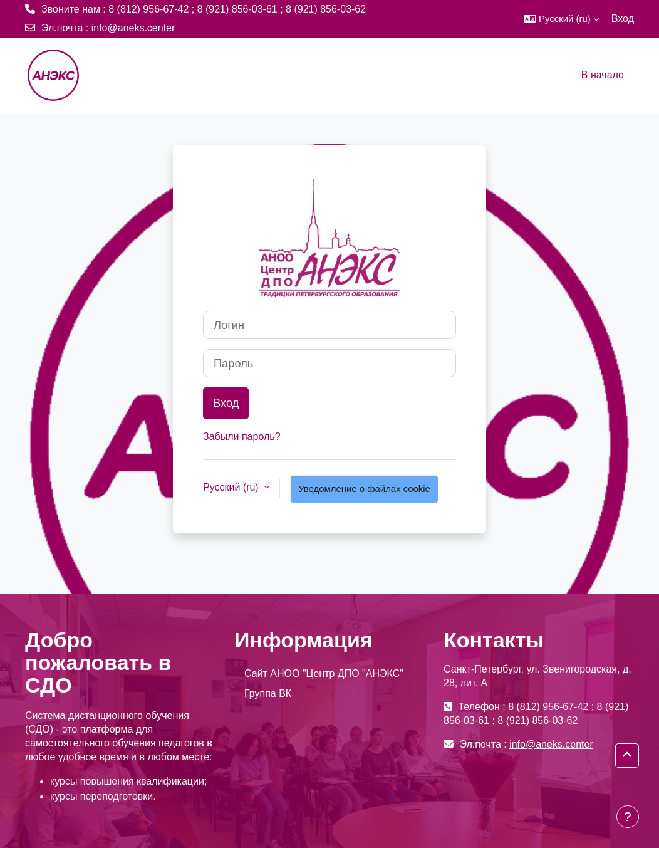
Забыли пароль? (242, 436)
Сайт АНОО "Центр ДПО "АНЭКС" (323, 673)
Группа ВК (267, 693)
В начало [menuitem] (602, 75)
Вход (622, 18)
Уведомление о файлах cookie (364, 488)
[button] (561, 19)
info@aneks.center (133, 28)
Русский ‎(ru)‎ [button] (232, 487)
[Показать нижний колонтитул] (627, 816)
